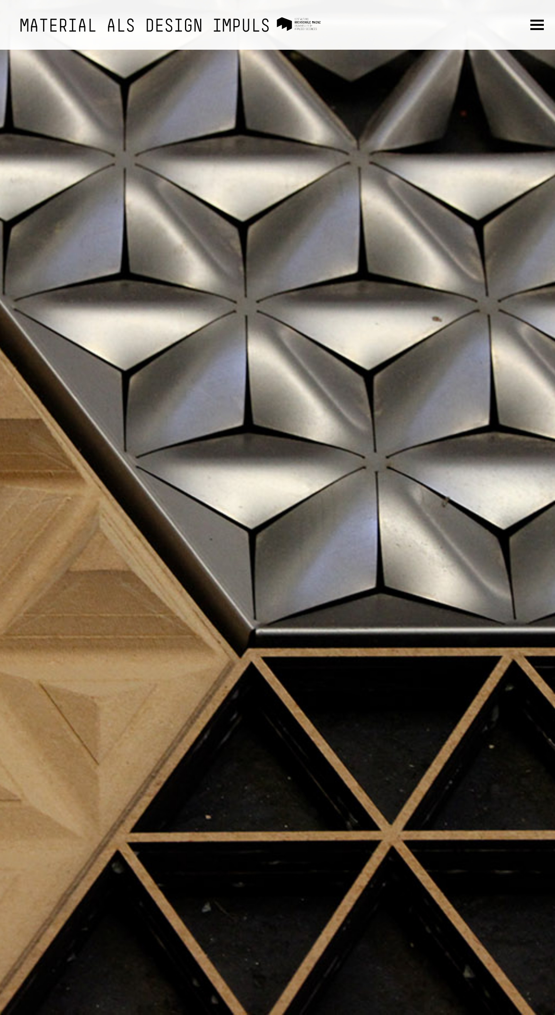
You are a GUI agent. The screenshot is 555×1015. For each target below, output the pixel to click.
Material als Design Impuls (145, 27)
